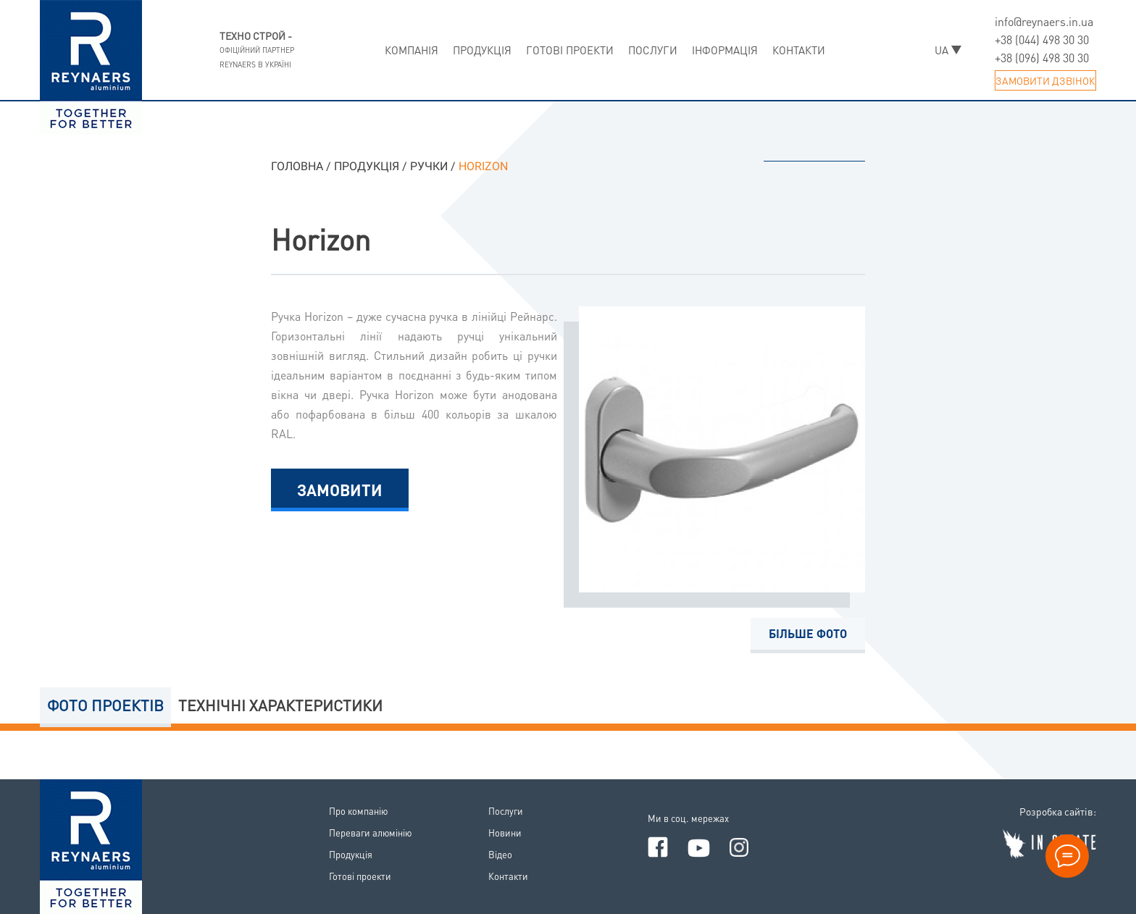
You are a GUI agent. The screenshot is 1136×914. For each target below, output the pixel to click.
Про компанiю (358, 811)
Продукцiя (482, 50)
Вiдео (500, 854)
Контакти (798, 50)
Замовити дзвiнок (1045, 80)
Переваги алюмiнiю (370, 832)
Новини (505, 832)
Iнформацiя (725, 50)
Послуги (652, 50)
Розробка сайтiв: (1057, 811)
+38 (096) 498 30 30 (1042, 57)
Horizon (320, 238)
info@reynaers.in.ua (1044, 21)
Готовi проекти (570, 50)
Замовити (340, 489)
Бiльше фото (808, 633)
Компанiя (411, 50)
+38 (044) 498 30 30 (1042, 39)
